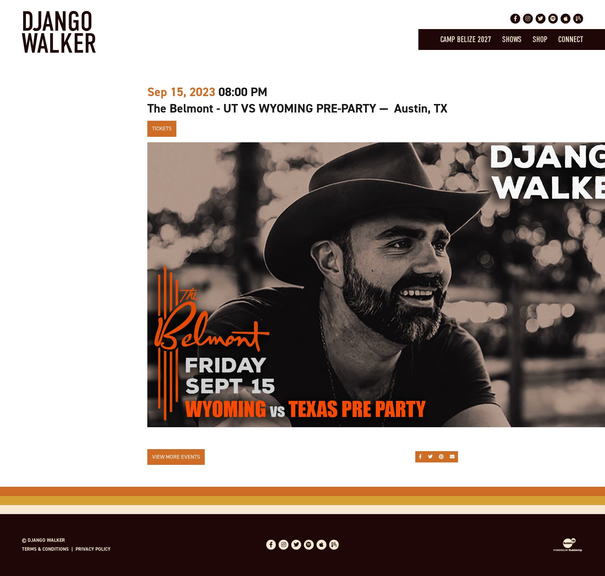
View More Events (176, 456)
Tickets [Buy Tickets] (162, 128)
